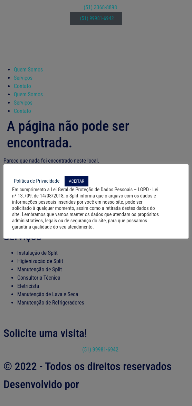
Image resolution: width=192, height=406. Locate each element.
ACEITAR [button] (76, 181)
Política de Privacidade (36, 181)
